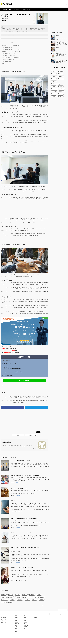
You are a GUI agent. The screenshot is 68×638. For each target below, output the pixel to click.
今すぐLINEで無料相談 (24, 380)
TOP (2, 615)
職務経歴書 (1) (20, 599)
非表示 (12, 42)
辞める (25, 620)
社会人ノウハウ (58, 53)
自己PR (16, 626)
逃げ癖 (25, 617)
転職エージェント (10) (27, 597)
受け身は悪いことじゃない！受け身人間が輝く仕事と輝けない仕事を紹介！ (61, 61)
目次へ (2, 145)
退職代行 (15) (32, 594)
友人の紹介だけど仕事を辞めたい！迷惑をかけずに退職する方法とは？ (61, 38)
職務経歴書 (25, 626)
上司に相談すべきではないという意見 (11, 49)
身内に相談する (7, 61)
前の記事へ (31, 435)
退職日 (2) (24, 594)
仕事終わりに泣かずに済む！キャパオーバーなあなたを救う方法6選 (25, 475)
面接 (24, 615)
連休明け (16, 617)
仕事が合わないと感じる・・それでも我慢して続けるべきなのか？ (25, 532)
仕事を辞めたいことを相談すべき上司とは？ (11, 51)
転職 (24, 623)
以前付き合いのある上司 (9, 53)
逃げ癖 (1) (18, 594)
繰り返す (16, 628)
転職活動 (25, 622)
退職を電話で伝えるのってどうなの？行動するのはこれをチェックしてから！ (27, 500)
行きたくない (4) (4, 599)
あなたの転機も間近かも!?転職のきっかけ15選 (20, 460)
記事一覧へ (34, 448)
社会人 (16, 631)
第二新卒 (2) (42, 599)
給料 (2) (34, 599)
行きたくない (26, 625)
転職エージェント (18, 623)
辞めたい (16, 622)
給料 (24, 628)
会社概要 (35, 617)
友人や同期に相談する (8, 59)
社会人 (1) (10, 602)
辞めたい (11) (11, 597)
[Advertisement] (24, 209)
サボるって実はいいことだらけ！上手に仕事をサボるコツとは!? (61, 55)
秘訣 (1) (3, 602)
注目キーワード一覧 (44, 605)
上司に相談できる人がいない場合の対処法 (11, 57)
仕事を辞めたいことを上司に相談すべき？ (11, 45)
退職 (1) (39, 594)
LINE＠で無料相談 (6, 360)
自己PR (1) (12, 599)
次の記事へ (18, 435)
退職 (16, 620)
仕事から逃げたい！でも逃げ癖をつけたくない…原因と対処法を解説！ (25, 547)
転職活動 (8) (19, 597)
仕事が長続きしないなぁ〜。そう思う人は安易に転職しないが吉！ (25, 567)
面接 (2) (3, 594)
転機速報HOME (4, 9)
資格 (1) (42, 597)
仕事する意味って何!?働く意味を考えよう (19, 488)
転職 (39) (35, 597)
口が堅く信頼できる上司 (9, 55)
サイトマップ (36, 615)
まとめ (3, 63)
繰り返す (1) (27, 599)
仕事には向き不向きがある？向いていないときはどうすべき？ (24, 518)
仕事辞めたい (10, 9)
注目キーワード (17, 615)
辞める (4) (3, 597)
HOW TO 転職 (58, 41)
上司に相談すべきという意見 (10, 47)
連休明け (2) (11, 594)
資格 (16, 625)
